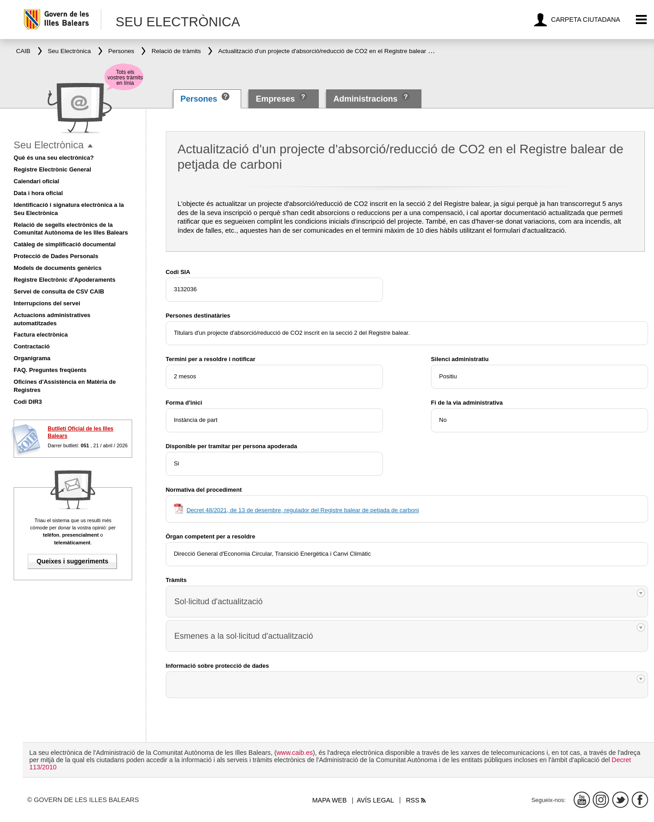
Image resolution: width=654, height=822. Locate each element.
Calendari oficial (36, 181)
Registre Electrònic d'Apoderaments (64, 279)
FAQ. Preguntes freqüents (50, 370)
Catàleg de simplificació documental (65, 244)
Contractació (32, 346)
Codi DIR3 (28, 401)
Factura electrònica (41, 334)
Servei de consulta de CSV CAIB (59, 291)
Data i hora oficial (38, 193)
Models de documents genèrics (58, 267)
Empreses (275, 98)
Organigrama (32, 358)
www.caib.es (295, 752)
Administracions (365, 98)
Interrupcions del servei (47, 303)
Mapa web (329, 800)
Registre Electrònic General (52, 169)
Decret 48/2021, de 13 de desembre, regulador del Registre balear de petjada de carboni (303, 510)
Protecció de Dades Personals (56, 256)
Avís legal (375, 800)
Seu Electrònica (49, 145)
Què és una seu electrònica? (54, 157)
